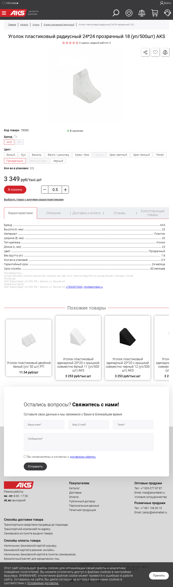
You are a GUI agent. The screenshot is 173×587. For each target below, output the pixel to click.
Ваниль (37, 154)
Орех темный (141, 154)
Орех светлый (118, 154)
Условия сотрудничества (150, 497)
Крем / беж (82, 154)
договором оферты (83, 457)
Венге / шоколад (58, 154)
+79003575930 (74, 287)
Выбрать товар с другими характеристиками (34, 199)
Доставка (75, 492)
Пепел (160, 154)
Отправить (35, 466)
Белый (11, 154)
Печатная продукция (82, 510)
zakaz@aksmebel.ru (154, 512)
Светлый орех (38, 160)
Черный (58, 160)
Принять (159, 575)
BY (19, 142)
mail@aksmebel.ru (153, 492)
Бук (23, 154)
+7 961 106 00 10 (151, 508)
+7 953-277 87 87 (151, 488)
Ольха (99, 154)
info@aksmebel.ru (93, 287)
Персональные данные (84, 505)
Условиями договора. (43, 583)
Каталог (74, 488)
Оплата (74, 497)
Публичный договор (82, 501)
